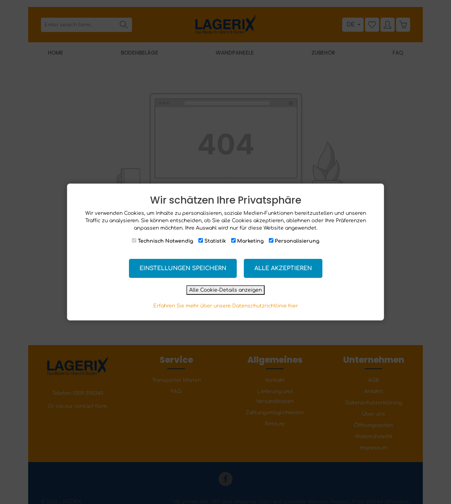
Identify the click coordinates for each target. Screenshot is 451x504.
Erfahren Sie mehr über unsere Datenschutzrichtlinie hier (225, 306)
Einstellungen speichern (183, 268)
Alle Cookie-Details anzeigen (225, 290)
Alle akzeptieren (283, 268)
